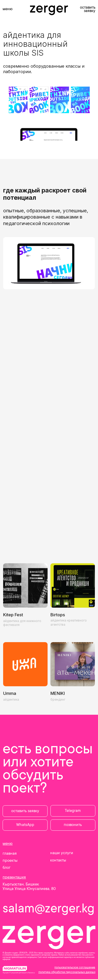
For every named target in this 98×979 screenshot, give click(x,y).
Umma (9, 693)
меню (8, 9)
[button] (25, 811)
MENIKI (57, 693)
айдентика (11, 699)
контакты (58, 860)
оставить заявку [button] (87, 9)
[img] (72, 585)
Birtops (57, 614)
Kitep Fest (13, 614)
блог (6, 867)
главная (10, 853)
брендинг (57, 699)
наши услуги (61, 853)
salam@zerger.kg (49, 908)
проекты (10, 860)
